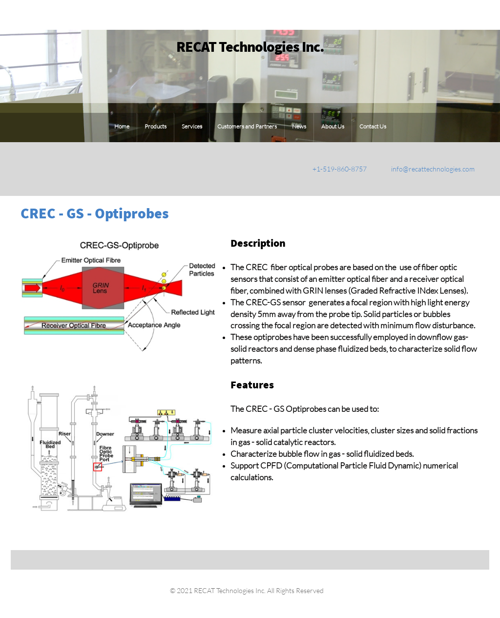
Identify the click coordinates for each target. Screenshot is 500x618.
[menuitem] (121, 127)
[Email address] (425, 169)
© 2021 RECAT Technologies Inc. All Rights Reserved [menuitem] (246, 590)
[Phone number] (332, 169)
